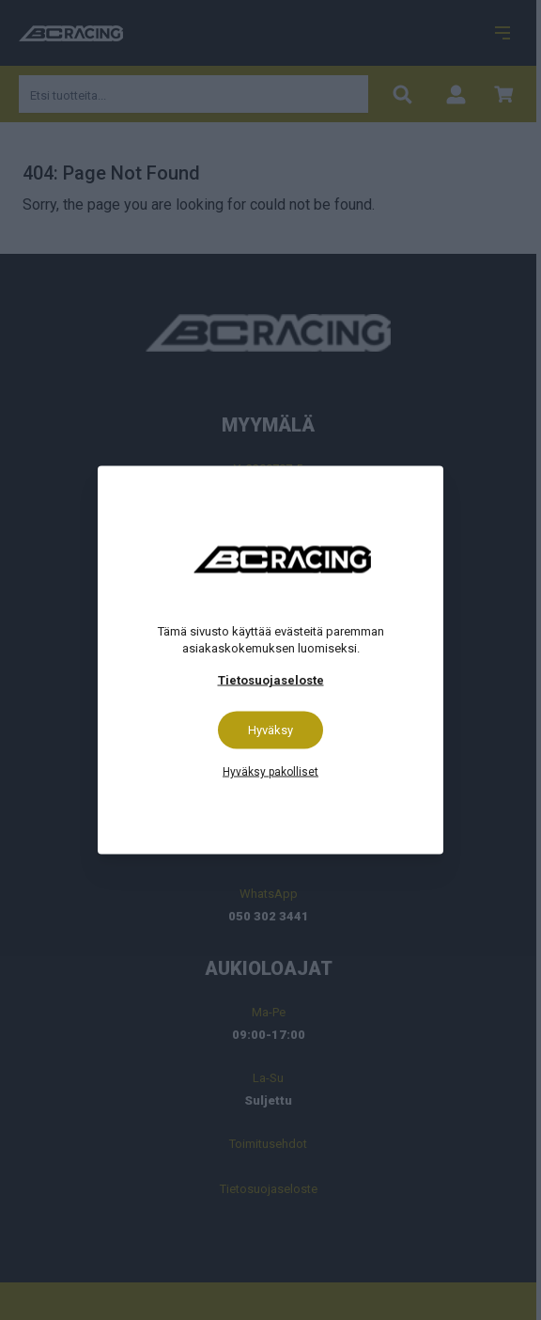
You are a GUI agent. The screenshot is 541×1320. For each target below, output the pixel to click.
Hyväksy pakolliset (270, 771)
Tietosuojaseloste (271, 680)
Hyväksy (270, 730)
